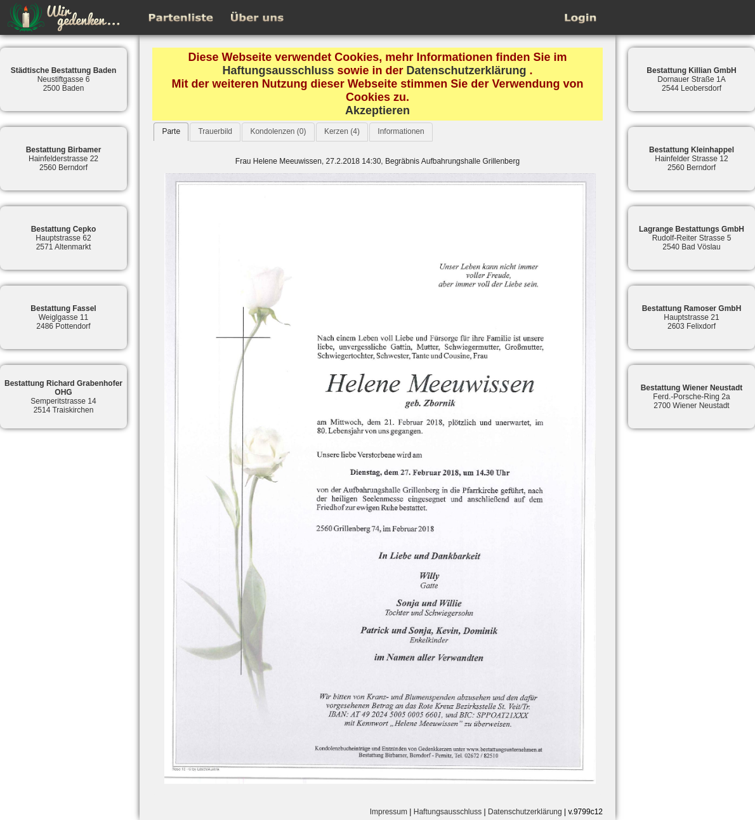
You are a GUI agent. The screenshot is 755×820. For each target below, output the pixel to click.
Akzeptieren (377, 110)
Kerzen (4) (342, 131)
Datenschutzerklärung (467, 70)
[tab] (171, 131)
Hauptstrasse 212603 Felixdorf (692, 317)
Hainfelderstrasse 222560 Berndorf (64, 158)
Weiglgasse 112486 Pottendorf (63, 317)
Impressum (388, 811)
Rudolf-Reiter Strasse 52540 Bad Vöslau (691, 238)
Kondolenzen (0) (278, 131)
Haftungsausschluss (278, 70)
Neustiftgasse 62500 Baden (64, 79)
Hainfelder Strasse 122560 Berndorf (691, 158)
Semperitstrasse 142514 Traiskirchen (63, 396)
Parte (171, 131)
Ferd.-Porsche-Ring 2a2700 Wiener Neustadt (692, 396)
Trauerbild (215, 131)
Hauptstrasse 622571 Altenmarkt (63, 238)
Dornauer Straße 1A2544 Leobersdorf (691, 79)
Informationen (401, 131)
